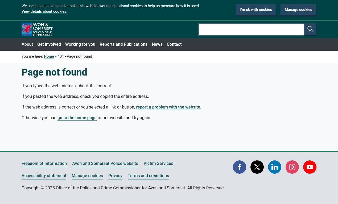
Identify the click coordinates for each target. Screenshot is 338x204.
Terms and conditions (148, 175)
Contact (174, 44)
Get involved (49, 44)
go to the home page (77, 117)
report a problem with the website (168, 107)
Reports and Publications (123, 44)
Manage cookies (298, 9)
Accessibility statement (44, 175)
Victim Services (158, 163)
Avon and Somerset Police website (105, 163)
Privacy (115, 175)
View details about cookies (44, 11)
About (27, 44)
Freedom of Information (44, 163)
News (157, 44)
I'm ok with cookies (256, 9)
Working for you (80, 44)
